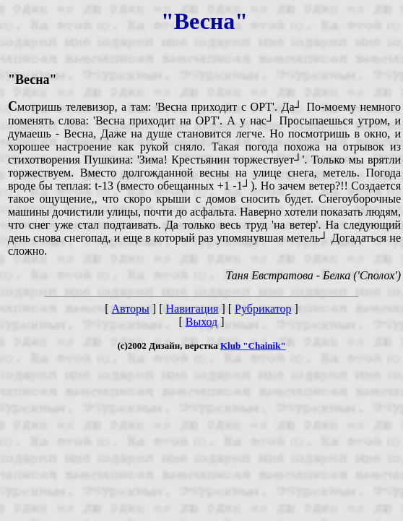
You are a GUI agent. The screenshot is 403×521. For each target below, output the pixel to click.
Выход (202, 321)
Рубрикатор (263, 308)
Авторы (131, 308)
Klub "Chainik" (253, 345)
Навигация (191, 308)
